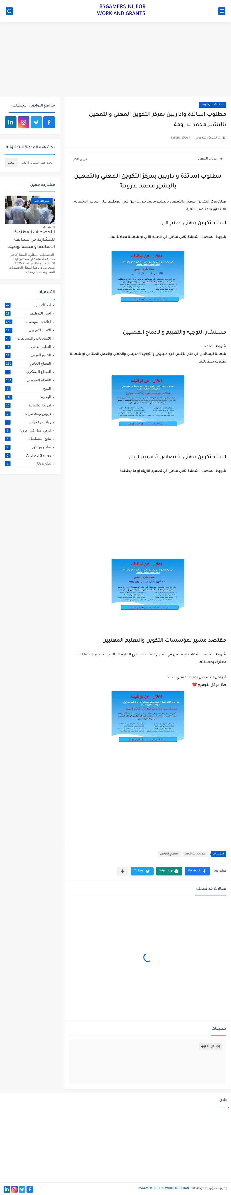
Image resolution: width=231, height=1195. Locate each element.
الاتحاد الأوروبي (28, 330)
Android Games (28, 455)
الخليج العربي (28, 355)
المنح (28, 388)
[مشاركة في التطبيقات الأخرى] (122, 871)
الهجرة (28, 397)
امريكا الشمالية (28, 405)
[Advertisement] (115, 60)
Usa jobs (28, 463)
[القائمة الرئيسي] (221, 11)
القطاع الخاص (169, 854)
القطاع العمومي (28, 380)
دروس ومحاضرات (28, 413)
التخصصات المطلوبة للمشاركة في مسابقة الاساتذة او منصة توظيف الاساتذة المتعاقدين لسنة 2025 (30, 240)
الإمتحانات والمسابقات (28, 338)
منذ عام (47, 227)
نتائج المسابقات (28, 439)
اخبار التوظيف (28, 313)
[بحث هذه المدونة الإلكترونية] (37, 162)
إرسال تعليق (210, 1046)
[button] (197, 871)
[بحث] (9, 11)
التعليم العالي (28, 347)
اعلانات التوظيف (212, 104)
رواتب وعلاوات (28, 422)
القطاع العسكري (28, 372)
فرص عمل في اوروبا (28, 430)
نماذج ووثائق (28, 447)
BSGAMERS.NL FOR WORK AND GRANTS (121, 11)
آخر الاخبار (28, 305)
